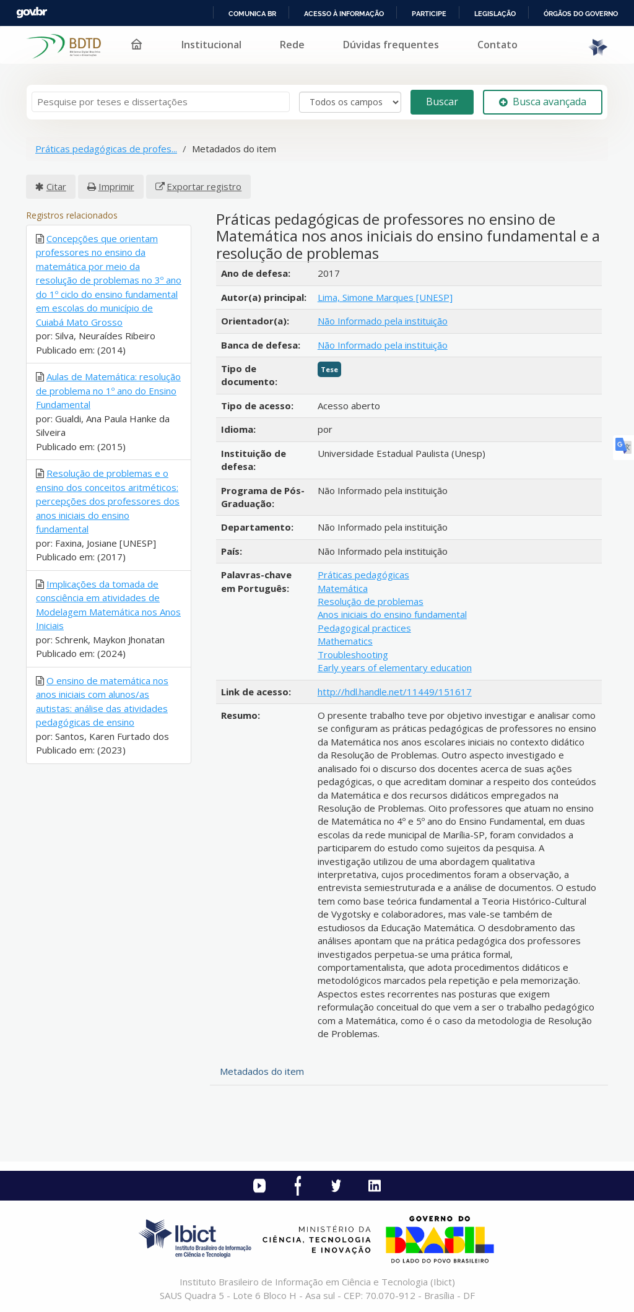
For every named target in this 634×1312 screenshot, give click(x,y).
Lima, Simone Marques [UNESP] (385, 297)
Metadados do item (262, 1071)
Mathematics (345, 641)
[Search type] (350, 102)
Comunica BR (252, 13)
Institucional (211, 44)
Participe (429, 13)
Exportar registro (204, 186)
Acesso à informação (344, 13)
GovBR (31, 13)
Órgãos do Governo (581, 13)
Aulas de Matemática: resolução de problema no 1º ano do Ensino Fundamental (108, 390)
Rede (292, 44)
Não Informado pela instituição (383, 321)
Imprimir (116, 186)
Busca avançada (542, 101)
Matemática (343, 588)
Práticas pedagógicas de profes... (106, 148)
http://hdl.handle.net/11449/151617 (395, 691)
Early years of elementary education (395, 667)
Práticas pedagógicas (363, 574)
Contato (497, 44)
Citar (56, 186)
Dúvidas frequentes (391, 44)
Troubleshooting (353, 654)
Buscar (442, 101)
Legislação (495, 13)
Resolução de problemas (370, 601)
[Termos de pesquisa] (161, 102)
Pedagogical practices (364, 628)
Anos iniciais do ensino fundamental (392, 614)
